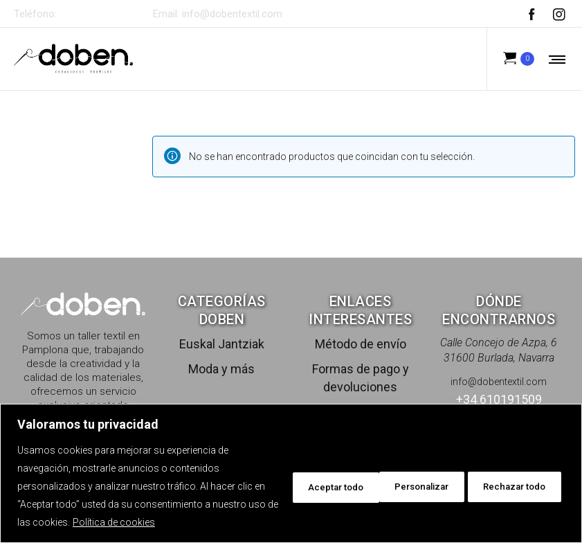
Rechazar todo (406, 486)
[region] (291, 473)
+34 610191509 (98, 14)
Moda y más (221, 369)
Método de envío (360, 344)
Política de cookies (189, 522)
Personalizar (297, 486)
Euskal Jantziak (221, 344)
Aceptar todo (515, 486)
